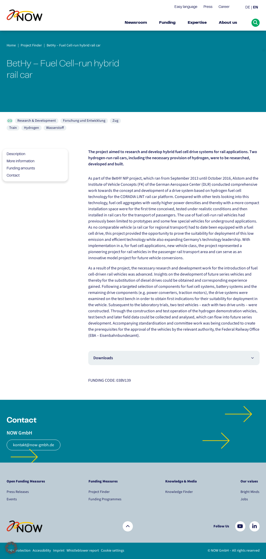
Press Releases (18, 491)
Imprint (59, 550)
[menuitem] (248, 8)
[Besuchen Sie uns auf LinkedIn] (254, 526)
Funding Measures (103, 481)
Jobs (244, 499)
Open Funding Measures (26, 481)
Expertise (197, 22)
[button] (11, 548)
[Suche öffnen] (255, 23)
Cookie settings (112, 550)
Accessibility (42, 550)
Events (12, 499)
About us (228, 22)
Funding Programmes (104, 499)
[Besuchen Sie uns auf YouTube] (240, 526)
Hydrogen (31, 127)
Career (224, 7)
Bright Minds (249, 491)
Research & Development (36, 120)
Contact (11, 176)
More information (18, 161)
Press (208, 7)
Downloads (174, 358)
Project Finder (99, 491)
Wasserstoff (55, 127)
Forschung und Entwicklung (84, 120)
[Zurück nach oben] (128, 526)
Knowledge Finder (179, 491)
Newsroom (136, 22)
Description (14, 154)
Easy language (185, 7)
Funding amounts (19, 169)
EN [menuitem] (255, 7)
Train (13, 127)
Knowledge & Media (181, 481)
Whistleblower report (83, 550)
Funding (167, 22)
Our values (249, 481)
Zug (115, 120)
